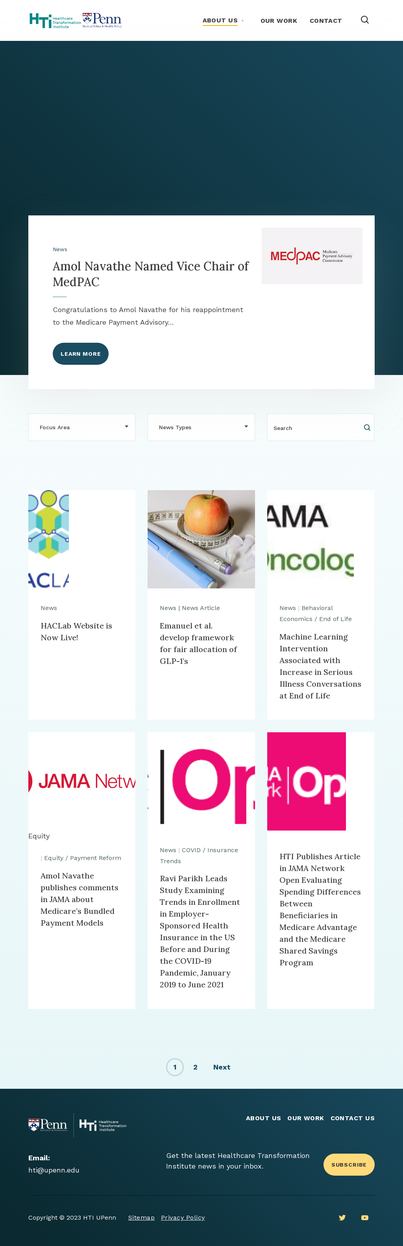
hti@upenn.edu (53, 1170)
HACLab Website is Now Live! (76, 631)
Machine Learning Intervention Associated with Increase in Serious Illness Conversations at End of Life (320, 666)
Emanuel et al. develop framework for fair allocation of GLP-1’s (198, 643)
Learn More (81, 354)
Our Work (279, 20)
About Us (220, 20)
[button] (81, 427)
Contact (326, 20)
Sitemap (141, 1217)
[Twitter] (342, 1218)
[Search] (320, 427)
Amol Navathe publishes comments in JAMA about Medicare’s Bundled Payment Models (79, 899)
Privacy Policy (183, 1217)
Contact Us (353, 1118)
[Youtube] (365, 1218)
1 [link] (175, 1067)
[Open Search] (365, 20)
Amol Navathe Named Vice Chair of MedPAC (151, 274)
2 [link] (195, 1067)
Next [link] (222, 1067)
